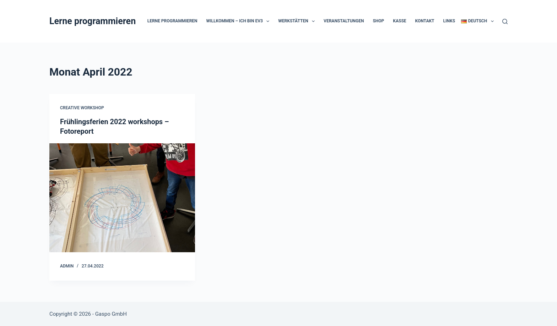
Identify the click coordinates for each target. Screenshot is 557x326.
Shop (378, 20)
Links (449, 20)
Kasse (399, 20)
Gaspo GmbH (111, 313)
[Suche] (505, 21)
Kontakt (424, 20)
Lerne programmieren (92, 21)
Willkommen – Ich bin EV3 (239, 21)
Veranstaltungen (344, 20)
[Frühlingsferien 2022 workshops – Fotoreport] (122, 197)
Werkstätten (298, 21)
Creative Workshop (82, 107)
